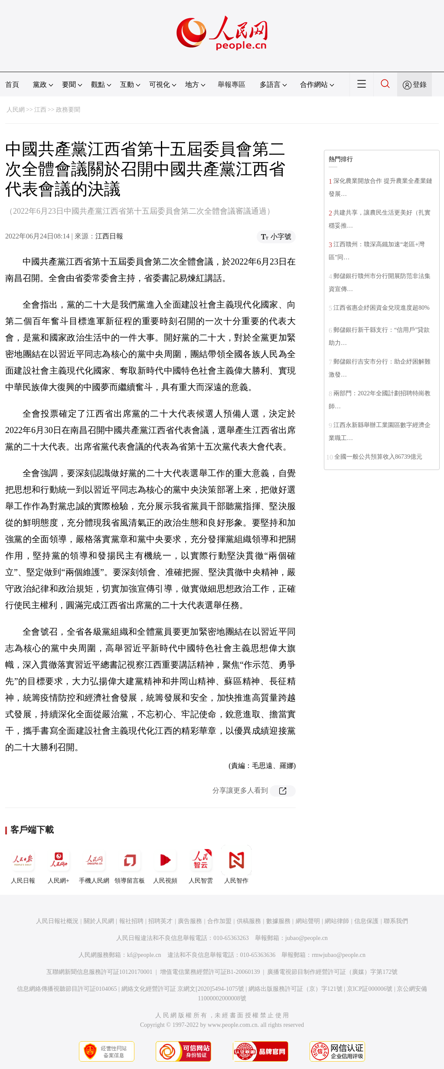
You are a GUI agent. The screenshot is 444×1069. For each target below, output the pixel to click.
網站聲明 (308, 921)
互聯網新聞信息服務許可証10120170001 (99, 972)
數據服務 (278, 921)
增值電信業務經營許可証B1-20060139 (210, 972)
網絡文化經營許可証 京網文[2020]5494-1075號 (183, 989)
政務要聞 (68, 109)
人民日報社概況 (57, 921)
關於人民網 (99, 921)
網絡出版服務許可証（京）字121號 (295, 989)
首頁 (12, 84)
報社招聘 (131, 921)
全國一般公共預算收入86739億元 (378, 456)
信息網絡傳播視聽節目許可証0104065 (67, 989)
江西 (40, 109)
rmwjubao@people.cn (339, 955)
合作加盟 (219, 921)
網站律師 (337, 921)
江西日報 (109, 236)
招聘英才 (160, 921)
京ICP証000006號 (370, 989)
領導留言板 (129, 864)
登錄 (420, 84)
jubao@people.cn (306, 938)
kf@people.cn (144, 955)
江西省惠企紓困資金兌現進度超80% (381, 307)
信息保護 (366, 921)
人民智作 (236, 864)
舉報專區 (231, 84)
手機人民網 (94, 864)
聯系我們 (396, 921)
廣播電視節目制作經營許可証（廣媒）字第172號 (332, 972)
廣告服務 (190, 921)
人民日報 (23, 864)
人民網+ (58, 864)
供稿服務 (249, 921)
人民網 (16, 109)
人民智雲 (201, 864)
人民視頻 (165, 864)
